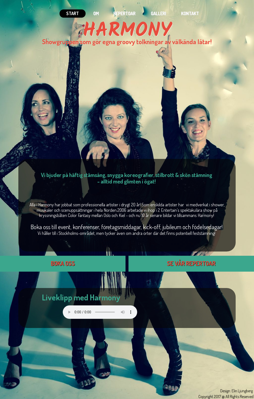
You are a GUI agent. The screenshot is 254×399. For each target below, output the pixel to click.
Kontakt (190, 13)
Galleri (158, 13)
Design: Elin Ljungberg (236, 390)
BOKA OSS (63, 263)
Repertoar (124, 13)
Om (96, 13)
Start (72, 13)
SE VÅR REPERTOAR (191, 263)
